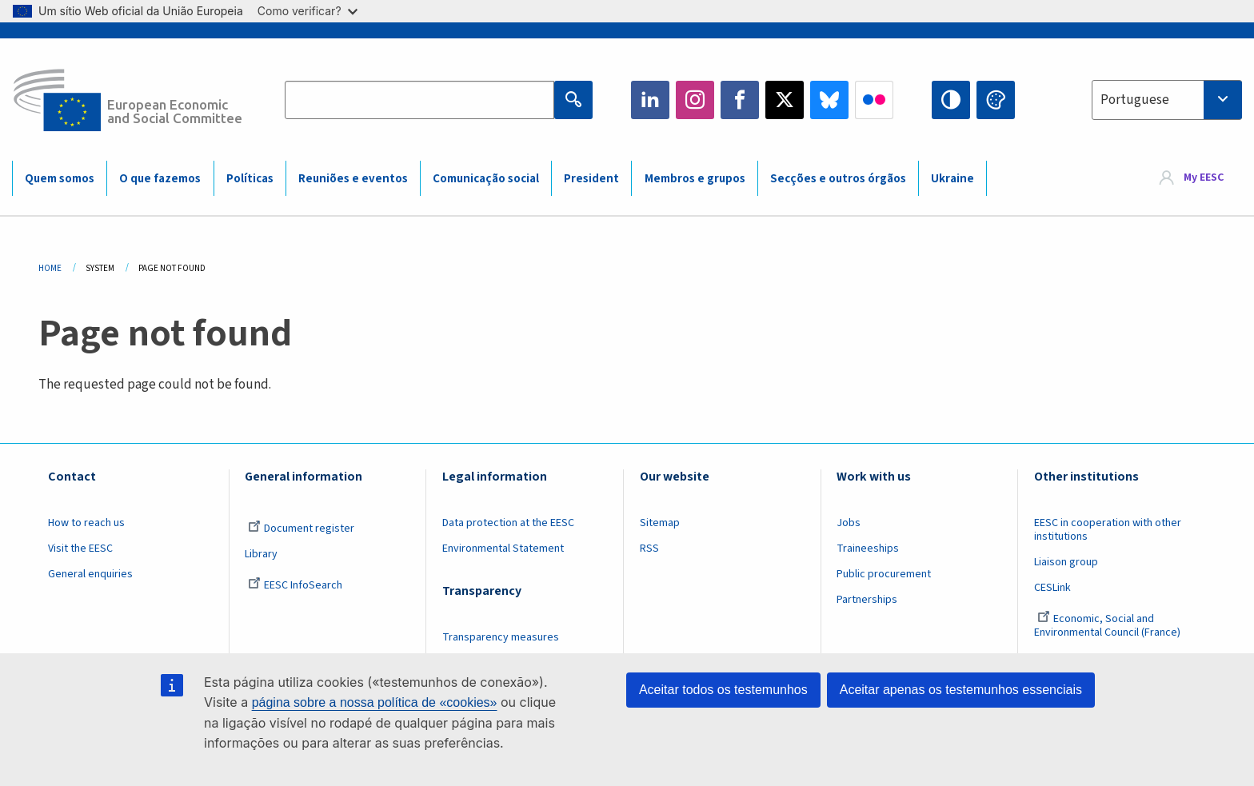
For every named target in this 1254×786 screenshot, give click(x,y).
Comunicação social (486, 178)
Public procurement (884, 574)
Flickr (874, 100)
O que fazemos (160, 178)
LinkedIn (650, 100)
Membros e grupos (695, 178)
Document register (301, 529)
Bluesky (829, 100)
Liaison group (1066, 562)
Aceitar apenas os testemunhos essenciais (961, 689)
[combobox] (1167, 100)
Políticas (250, 178)
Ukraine (952, 178)
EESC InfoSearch (295, 585)
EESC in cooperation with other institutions (1107, 530)
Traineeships (868, 549)
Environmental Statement (503, 549)
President (591, 178)
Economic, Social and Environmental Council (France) (1108, 625)
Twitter (784, 100)
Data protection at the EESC (508, 523)
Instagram (695, 100)
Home (50, 268)
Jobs (849, 523)
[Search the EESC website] (419, 100)
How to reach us (86, 523)
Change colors (995, 100)
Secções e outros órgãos (838, 178)
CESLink (1052, 588)
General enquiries (90, 574)
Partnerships (867, 600)
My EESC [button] (1204, 178)
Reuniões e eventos (353, 178)
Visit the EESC (80, 549)
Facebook (740, 100)
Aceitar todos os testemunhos (723, 689)
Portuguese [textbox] (1134, 100)
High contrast (951, 100)
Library (261, 554)
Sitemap (660, 523)
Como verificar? (307, 11)
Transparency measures (500, 637)
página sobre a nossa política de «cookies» (374, 702)
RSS (649, 549)
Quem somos (59, 178)
